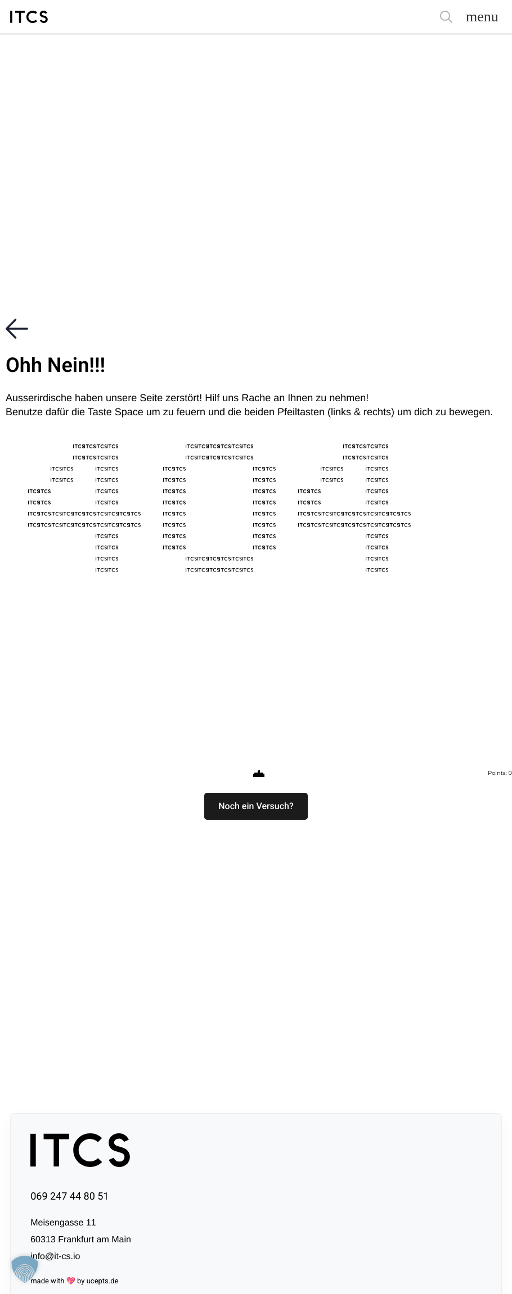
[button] (256, 806)
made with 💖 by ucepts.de (74, 1281)
